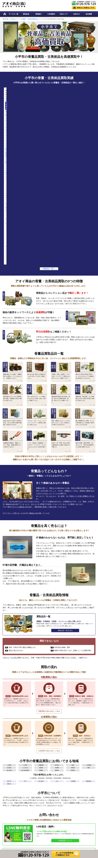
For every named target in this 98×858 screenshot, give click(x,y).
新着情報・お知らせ (77, 780)
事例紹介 (73, 785)
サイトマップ (7, 790)
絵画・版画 (52, 790)
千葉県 (64, 760)
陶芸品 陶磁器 (53, 801)
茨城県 (73, 760)
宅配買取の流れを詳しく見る (49, 568)
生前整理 (28, 785)
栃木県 (83, 760)
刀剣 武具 (51, 818)
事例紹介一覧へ (49, 125)
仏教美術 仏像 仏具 (54, 797)
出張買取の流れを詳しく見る (49, 607)
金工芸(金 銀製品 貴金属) (56, 799)
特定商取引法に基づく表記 (11, 787)
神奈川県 (44, 760)
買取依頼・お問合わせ (65, 722)
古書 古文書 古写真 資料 (56, 811)
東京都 (34, 760)
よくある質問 (7, 808)
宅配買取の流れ (8, 803)
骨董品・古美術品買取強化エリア (32, 19)
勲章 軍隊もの (53, 813)
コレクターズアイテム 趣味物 (57, 820)
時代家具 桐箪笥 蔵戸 (55, 787)
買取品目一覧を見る (65, 487)
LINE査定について (65, 697)
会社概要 (6, 783)
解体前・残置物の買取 (32, 790)
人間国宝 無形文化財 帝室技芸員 (58, 804)
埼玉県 (54, 760)
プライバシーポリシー (10, 785)
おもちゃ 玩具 (53, 815)
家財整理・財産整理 (32, 783)
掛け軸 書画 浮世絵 (54, 792)
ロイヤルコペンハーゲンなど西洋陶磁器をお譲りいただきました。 (15, 112)
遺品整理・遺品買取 (32, 787)
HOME (6, 19)
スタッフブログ (75, 783)
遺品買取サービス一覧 (32, 780)
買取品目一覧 (52, 780)
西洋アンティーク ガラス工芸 (57, 806)
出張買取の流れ (8, 801)
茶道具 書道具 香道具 (55, 808)
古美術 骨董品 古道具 (55, 785)
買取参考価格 (52, 783)
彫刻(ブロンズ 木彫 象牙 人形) (57, 794)
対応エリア (15, 19)
